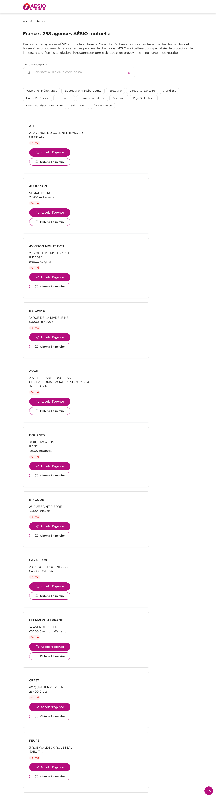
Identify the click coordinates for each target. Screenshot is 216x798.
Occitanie (119, 98)
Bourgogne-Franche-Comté (83, 91)
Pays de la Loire (143, 98)
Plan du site (140, 795)
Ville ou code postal (36, 64)
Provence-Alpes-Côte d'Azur (44, 106)
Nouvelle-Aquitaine (92, 98)
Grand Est (169, 91)
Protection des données (90, 795)
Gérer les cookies (119, 795)
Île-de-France (103, 106)
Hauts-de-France (37, 98)
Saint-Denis (78, 106)
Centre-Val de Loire (142, 91)
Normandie (64, 98)
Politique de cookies (36, 795)
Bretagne (115, 91)
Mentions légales (62, 795)
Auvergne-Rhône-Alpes (41, 91)
